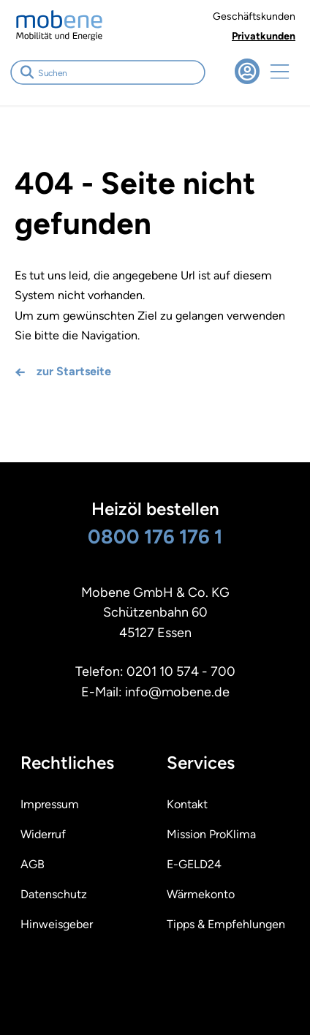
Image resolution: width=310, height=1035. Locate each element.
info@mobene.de (177, 692)
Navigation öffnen (279, 71)
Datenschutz (53, 894)
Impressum (49, 804)
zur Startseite (74, 371)
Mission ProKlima (211, 834)
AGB (32, 864)
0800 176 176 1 (155, 536)
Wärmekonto (201, 894)
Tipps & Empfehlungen (226, 924)
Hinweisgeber (56, 924)
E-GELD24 (194, 864)
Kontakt (187, 804)
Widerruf (43, 834)
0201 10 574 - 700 (180, 671)
